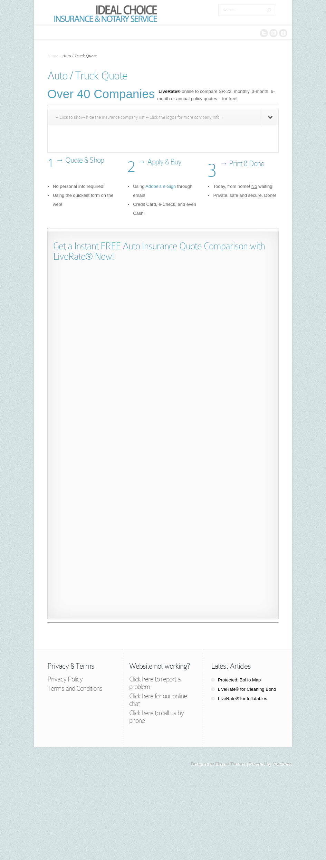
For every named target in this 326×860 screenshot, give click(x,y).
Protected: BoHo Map (239, 679)
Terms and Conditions (74, 688)
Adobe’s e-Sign (160, 186)
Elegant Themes (230, 764)
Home (52, 55)
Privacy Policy (65, 679)
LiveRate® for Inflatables (242, 698)
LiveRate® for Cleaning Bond (247, 689)
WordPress (282, 764)
